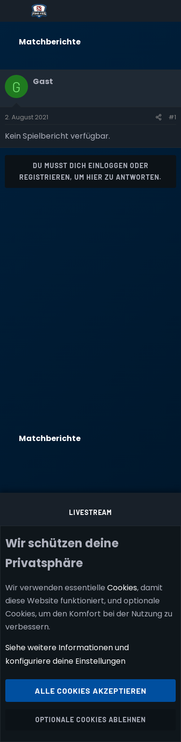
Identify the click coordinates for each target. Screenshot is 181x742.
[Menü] (15, 11)
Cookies (122, 587)
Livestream (90, 512)
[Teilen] (158, 117)
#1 (172, 117)
